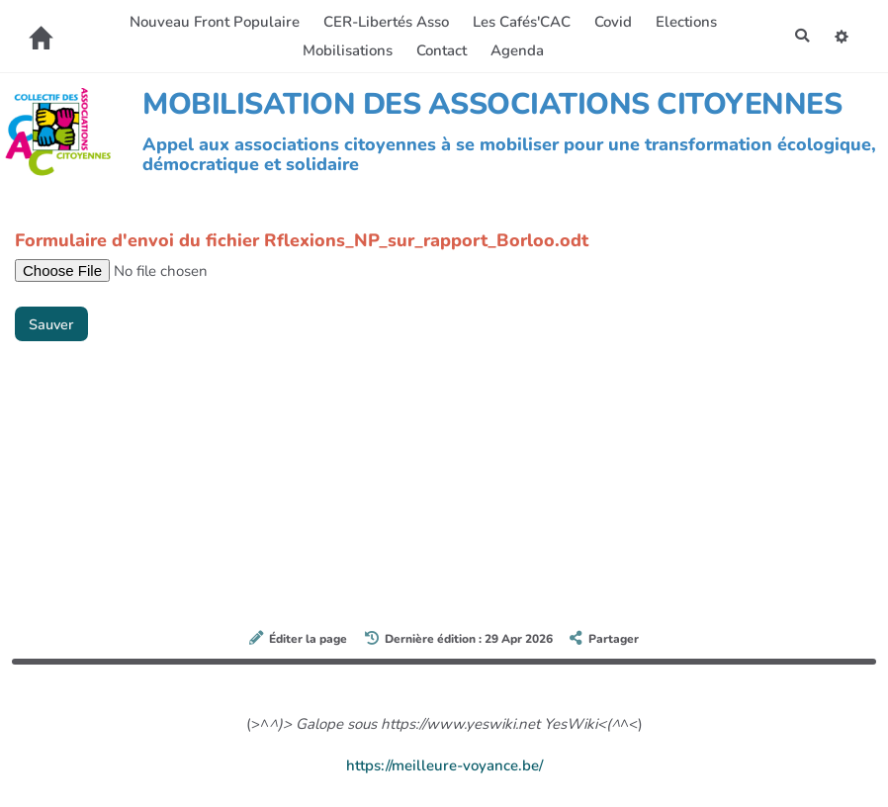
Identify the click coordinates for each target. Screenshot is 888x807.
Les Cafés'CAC (520, 22)
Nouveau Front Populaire (213, 22)
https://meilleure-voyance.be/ (444, 765)
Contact (439, 50)
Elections (684, 22)
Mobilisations (346, 50)
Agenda (515, 50)
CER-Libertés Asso (384, 22)
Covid (611, 22)
